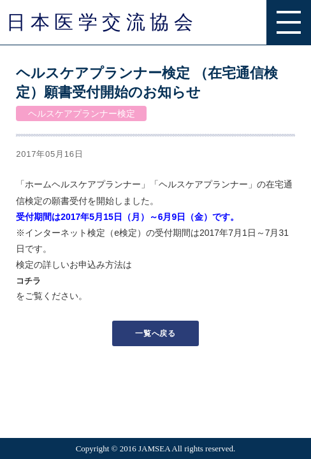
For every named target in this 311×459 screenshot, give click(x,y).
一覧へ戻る (155, 333)
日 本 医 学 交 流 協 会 (99, 22)
